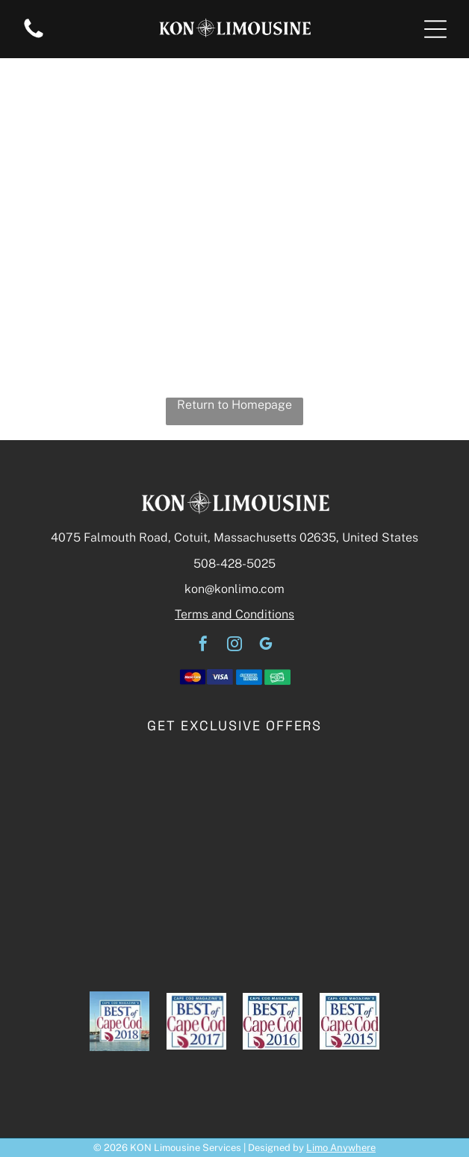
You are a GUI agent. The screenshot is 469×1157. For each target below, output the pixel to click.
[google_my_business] (266, 646)
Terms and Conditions (234, 614)
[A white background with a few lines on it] (34, 37)
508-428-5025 (234, 563)
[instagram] (234, 646)
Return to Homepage (234, 405)
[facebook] (203, 646)
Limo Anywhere (341, 1147)
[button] (435, 29)
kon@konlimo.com (234, 589)
